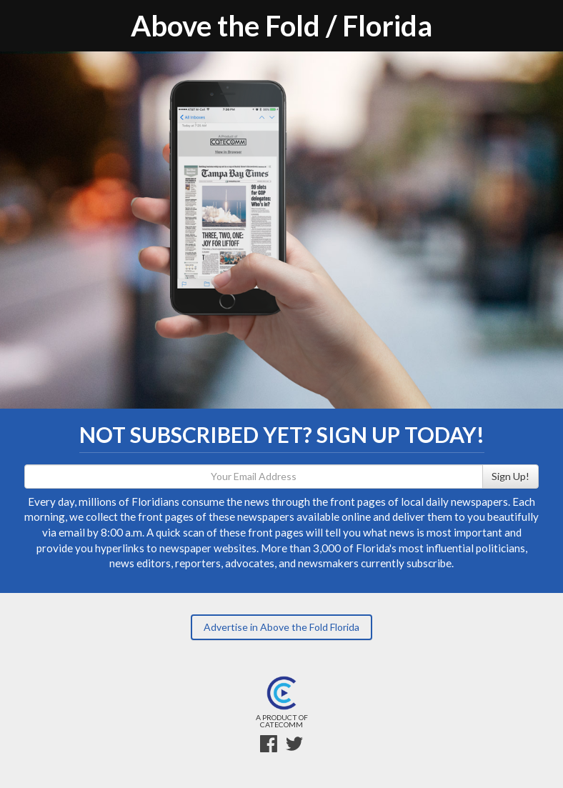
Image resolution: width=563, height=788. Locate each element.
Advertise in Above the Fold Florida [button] (281, 627)
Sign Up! (510, 476)
